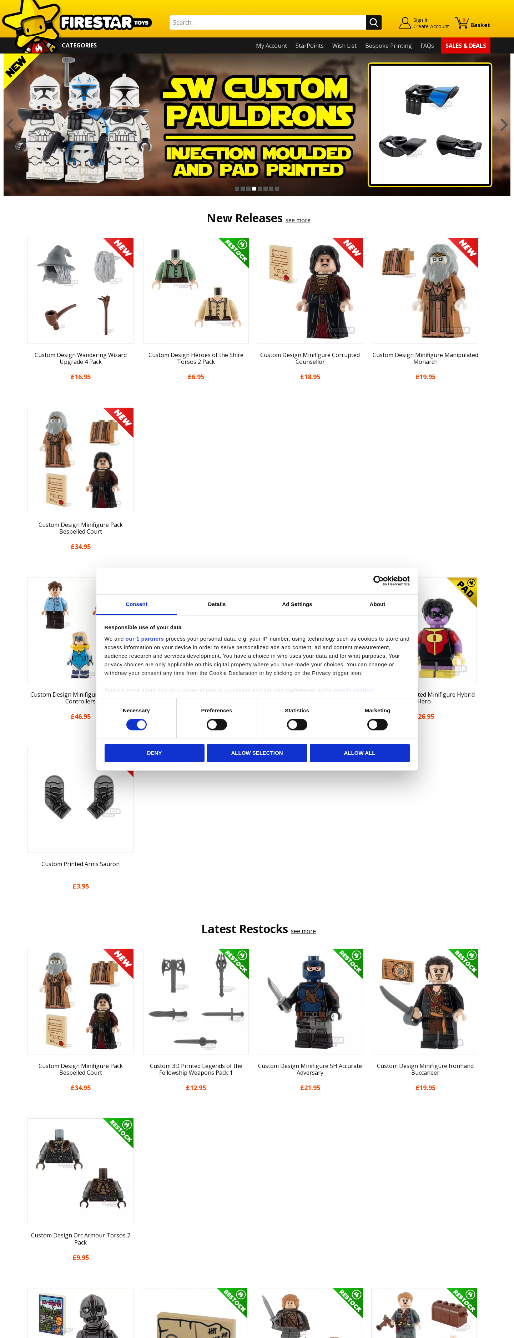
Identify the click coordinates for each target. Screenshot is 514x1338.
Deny (154, 753)
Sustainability (42, 1274)
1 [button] (237, 189)
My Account (271, 46)
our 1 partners (145, 639)
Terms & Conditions (50, 1243)
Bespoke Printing (388, 46)
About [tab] (378, 604)
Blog (30, 1222)
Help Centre (156, 1193)
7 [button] (271, 189)
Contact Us (155, 1181)
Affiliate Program (163, 1270)
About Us (36, 1202)
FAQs (427, 46)
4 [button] (254, 189)
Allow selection (257, 753)
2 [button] (243, 189)
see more (298, 220)
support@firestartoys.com (175, 1217)
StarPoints (310, 46)
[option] (257, 125)
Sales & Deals (465, 46)
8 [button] (277, 189)
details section (353, 690)
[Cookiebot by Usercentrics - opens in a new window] (378, 580)
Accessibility (39, 1264)
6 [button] (265, 189)
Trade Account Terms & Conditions (187, 1258)
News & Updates (46, 1212)
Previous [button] (10, 125)
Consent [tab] (136, 604)
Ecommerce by (463, 1330)
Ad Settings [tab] (297, 604)
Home (32, 1181)
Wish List (344, 46)
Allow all (360, 753)
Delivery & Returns (49, 1233)
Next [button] (504, 125)
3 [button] (248, 189)
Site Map (35, 1284)
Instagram (313, 1209)
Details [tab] (217, 604)
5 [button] (260, 189)
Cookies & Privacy (47, 1253)
